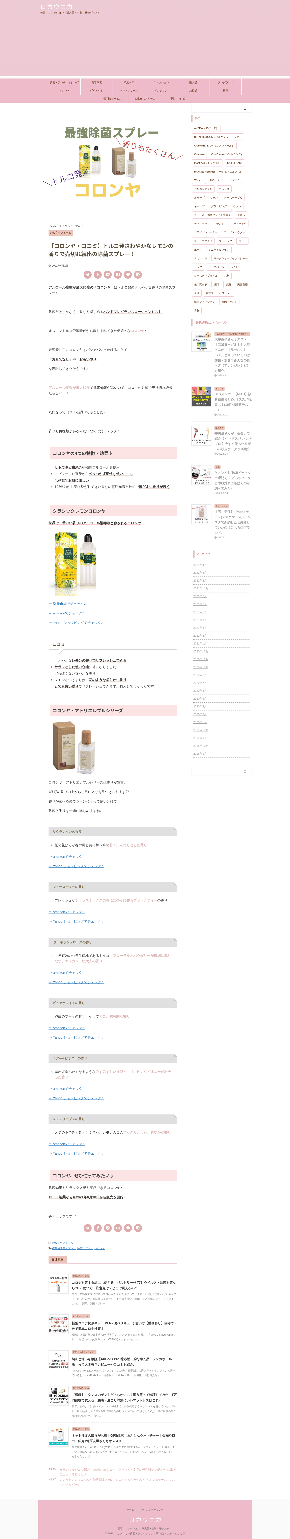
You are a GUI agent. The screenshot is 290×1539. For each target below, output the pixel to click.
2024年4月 (200, 564)
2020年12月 (200, 651)
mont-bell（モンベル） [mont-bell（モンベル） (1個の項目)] (207, 162)
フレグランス (225, 82)
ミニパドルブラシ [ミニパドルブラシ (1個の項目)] (218, 249)
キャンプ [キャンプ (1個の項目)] (199, 206)
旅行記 (193, 90)
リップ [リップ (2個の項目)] (198, 267)
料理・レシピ (177, 98)
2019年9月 (200, 738)
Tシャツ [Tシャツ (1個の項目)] (199, 180)
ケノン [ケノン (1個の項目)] (237, 206)
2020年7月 (200, 682)
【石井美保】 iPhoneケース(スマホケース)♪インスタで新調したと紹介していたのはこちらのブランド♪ (232, 522)
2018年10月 (200, 745)
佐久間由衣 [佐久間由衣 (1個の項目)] (200, 284)
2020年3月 (200, 714)
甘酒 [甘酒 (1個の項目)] (228, 284)
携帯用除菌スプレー (64, 1248)
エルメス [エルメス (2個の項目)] (224, 188)
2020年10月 (200, 667)
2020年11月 (200, 659)
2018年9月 (200, 753)
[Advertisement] (145, 48)
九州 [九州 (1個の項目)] (226, 275)
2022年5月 (200, 572)
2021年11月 (200, 588)
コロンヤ (99, 1248)
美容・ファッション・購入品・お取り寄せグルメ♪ (145, 1528)
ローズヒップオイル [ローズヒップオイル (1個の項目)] (206, 275)
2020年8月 (200, 675)
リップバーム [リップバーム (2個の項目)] (216, 267)
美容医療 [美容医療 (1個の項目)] (242, 284)
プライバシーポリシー (151, 1509)
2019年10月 (200, 730)
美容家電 (96, 82)
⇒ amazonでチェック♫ (67, 613)
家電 (225, 90)
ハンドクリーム (129, 90)
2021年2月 (200, 635)
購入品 (193, 82)
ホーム (130, 1509)
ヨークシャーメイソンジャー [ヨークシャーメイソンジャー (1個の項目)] (231, 258)
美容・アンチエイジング (64, 82)
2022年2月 (200, 580)
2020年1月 (200, 722)
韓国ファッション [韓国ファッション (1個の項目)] (204, 301)
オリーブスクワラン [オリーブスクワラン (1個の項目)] (206, 197)
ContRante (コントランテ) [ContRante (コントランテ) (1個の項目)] (226, 154)
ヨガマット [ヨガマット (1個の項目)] (200, 258)
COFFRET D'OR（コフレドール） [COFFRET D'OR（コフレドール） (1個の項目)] (214, 145)
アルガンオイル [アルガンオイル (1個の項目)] (203, 188)
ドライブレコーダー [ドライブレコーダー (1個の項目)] (206, 232)
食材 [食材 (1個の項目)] (196, 310)
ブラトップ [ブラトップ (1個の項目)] (225, 241)
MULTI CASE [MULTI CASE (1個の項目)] (235, 162)
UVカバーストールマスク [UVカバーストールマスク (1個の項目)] (225, 180)
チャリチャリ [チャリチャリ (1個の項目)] (202, 223)
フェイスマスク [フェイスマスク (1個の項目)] (203, 241)
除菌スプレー (85, 1248)
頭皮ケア (129, 82)
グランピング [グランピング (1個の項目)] (219, 206)
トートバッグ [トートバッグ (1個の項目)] (238, 223)
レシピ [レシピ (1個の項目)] (235, 267)
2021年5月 (200, 619)
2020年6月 (200, 690)
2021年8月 (200, 596)
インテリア (161, 90)
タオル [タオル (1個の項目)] (241, 215)
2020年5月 (200, 698)
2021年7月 (200, 604)
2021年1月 (200, 643)
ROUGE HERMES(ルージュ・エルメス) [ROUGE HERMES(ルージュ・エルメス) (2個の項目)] (217, 171)
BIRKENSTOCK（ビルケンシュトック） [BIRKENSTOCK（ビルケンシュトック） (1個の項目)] (218, 136)
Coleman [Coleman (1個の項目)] (199, 154)
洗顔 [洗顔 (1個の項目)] (216, 284)
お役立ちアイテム (145, 98)
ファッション (161, 82)
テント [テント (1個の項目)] (220, 223)
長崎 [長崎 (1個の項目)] (196, 293)
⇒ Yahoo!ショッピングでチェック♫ (76, 623)
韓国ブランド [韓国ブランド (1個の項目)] (229, 301)
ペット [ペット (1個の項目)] (242, 241)
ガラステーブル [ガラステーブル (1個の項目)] (233, 197)
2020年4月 (200, 706)
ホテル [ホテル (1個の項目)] (198, 249)
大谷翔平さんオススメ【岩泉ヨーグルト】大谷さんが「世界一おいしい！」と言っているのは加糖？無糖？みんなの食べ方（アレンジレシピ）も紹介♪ (232, 355)
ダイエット (96, 90)
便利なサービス (113, 98)
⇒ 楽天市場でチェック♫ (67, 604)
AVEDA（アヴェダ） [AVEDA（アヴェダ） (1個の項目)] (206, 128)
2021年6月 (200, 612)
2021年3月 (200, 627)
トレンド (64, 90)
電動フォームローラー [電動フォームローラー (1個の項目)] (219, 293)
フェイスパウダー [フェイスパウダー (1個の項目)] (234, 232)
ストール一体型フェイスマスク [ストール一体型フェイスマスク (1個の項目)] (212, 215)
